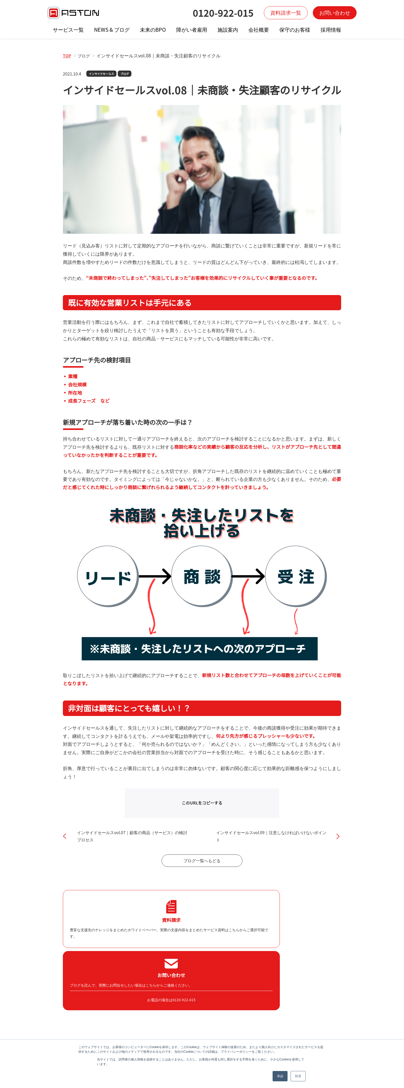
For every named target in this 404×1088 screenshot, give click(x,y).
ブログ (127, 74)
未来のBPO (153, 29)
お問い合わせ (334, 12)
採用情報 (331, 29)
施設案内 (227, 29)
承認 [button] (280, 1076)
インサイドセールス (103, 74)
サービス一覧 (68, 29)
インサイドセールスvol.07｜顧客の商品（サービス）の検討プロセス (130, 840)
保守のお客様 (294, 29)
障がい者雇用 (191, 29)
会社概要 (258, 29)
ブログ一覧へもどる (202, 869)
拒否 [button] (298, 1076)
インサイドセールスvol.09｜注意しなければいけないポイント (270, 840)
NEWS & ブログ (112, 29)
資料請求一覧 (285, 12)
